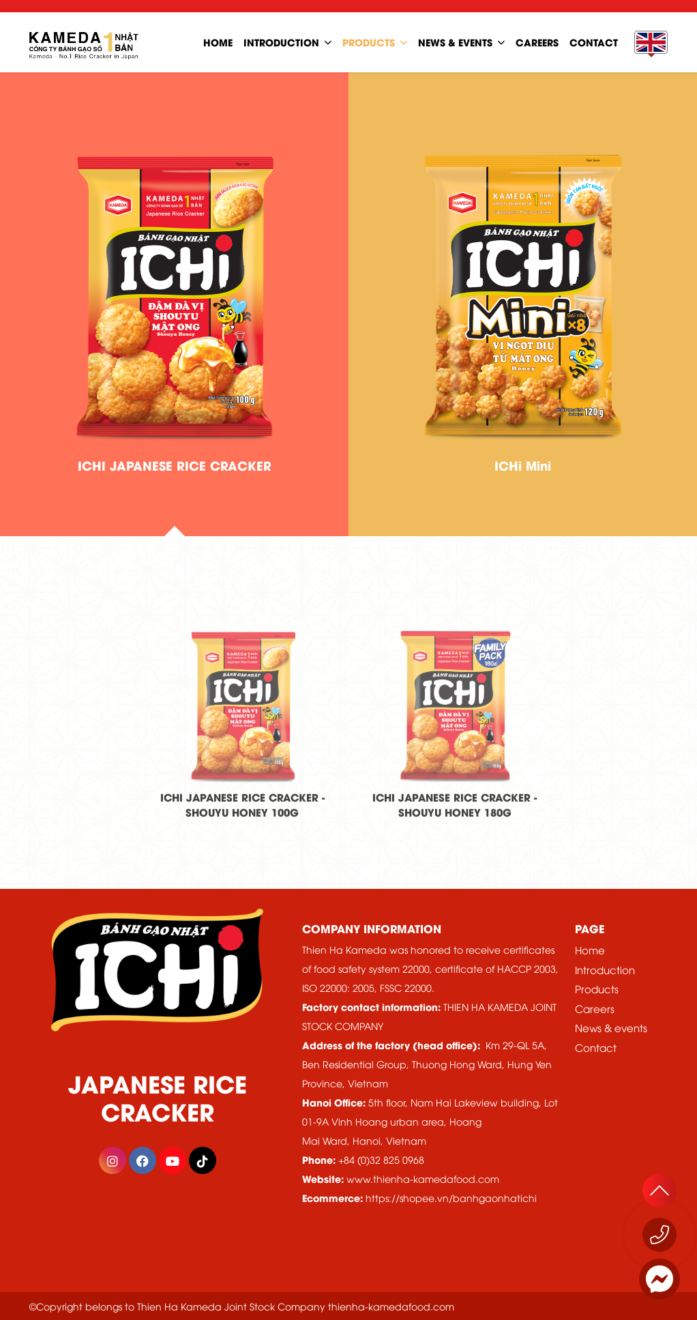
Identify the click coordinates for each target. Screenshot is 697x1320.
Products (368, 42)
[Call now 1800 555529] (659, 1235)
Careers (594, 1008)
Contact (596, 1047)
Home (590, 949)
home (218, 42)
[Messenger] (659, 1279)
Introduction (281, 42)
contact (593, 42)
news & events (455, 42)
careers (537, 42)
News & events (611, 1027)
